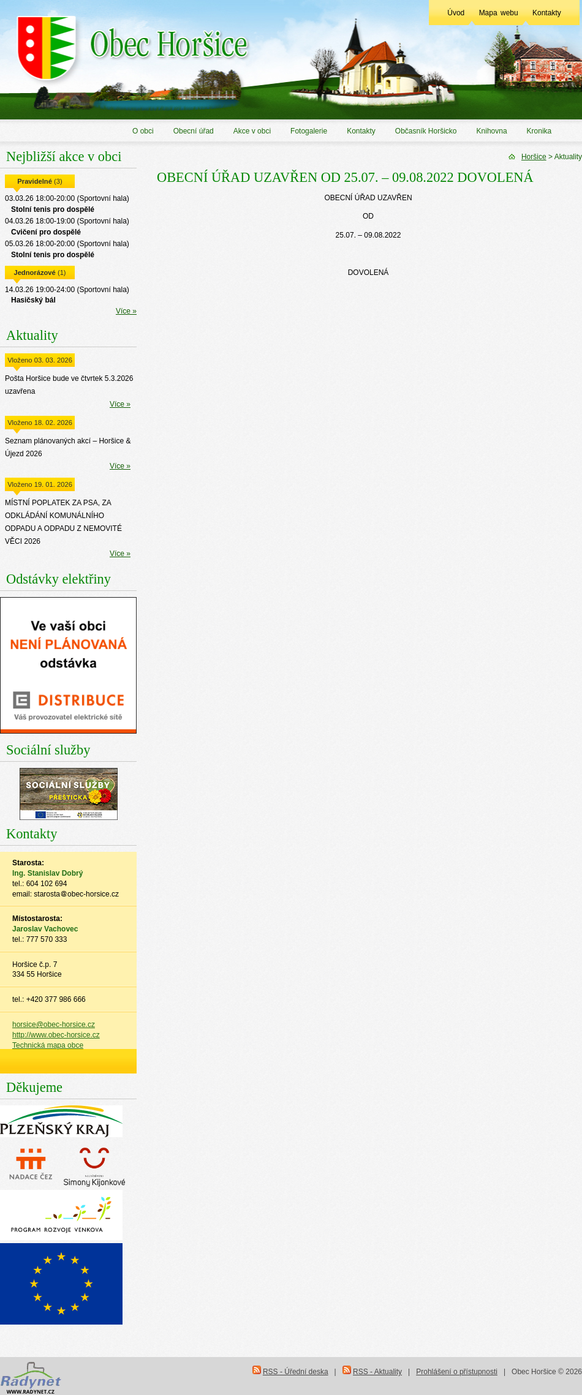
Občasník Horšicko (426, 131)
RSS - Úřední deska (295, 1371)
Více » (126, 311)
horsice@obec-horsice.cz (53, 1024)
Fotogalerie (308, 131)
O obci (143, 131)
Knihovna (492, 131)
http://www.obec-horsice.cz (56, 1035)
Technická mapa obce (47, 1045)
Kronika (539, 131)
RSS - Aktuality (377, 1371)
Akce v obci (252, 131)
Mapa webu (498, 13)
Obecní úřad (193, 131)
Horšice (533, 156)
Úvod (455, 13)
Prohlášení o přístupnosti (456, 1371)
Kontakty (546, 13)
